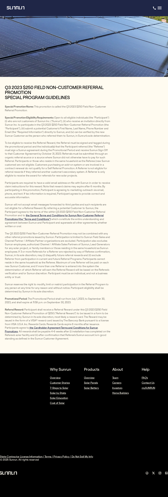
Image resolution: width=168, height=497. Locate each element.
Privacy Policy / (62, 456)
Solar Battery (91, 388)
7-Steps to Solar (59, 388)
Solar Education (59, 398)
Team (115, 377)
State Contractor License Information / (22, 456)
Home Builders (120, 393)
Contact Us (148, 382)
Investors (117, 388)
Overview (55, 377)
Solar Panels (91, 382)
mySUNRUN (148, 388)
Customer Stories (60, 382)
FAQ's (145, 377)
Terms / (49, 456)
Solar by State (58, 393)
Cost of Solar (57, 403)
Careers (116, 382)
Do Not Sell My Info (82, 456)
